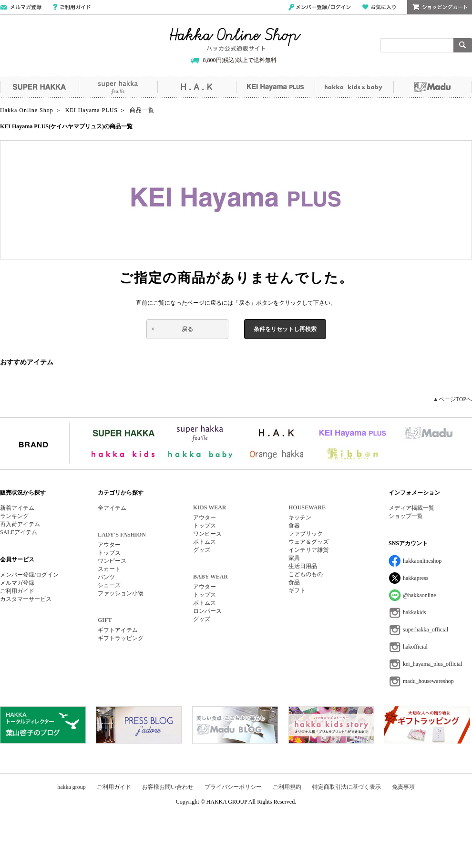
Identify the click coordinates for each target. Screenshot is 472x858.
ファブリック (305, 533)
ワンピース (112, 561)
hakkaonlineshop (422, 561)
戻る (187, 329)
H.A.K (196, 87)
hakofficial (415, 646)
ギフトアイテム (118, 630)
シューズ (109, 585)
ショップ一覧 (406, 516)
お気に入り (379, 7)
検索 (462, 45)
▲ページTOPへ (452, 399)
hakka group (71, 787)
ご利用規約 (287, 787)
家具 (294, 558)
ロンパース (207, 611)
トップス (109, 552)
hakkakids (414, 612)
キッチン (299, 517)
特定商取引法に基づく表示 (346, 787)
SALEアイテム (18, 532)
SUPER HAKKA (39, 87)
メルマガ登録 (17, 582)
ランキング (14, 516)
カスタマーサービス (25, 599)
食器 (294, 525)
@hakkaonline (419, 595)
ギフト (297, 590)
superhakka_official (425, 629)
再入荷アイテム (20, 524)
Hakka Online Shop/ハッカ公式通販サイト (235, 40)
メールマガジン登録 (20, 7)
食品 (294, 582)
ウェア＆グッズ (308, 541)
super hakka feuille (118, 87)
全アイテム (112, 508)
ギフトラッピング (121, 638)
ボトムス (204, 541)
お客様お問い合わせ (168, 787)
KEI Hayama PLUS (275, 87)
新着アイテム (17, 508)
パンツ (106, 577)
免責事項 (403, 787)
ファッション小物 (121, 593)
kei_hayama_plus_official (432, 664)
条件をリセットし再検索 (285, 329)
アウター (109, 544)
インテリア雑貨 (308, 550)
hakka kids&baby (354, 87)
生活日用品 (302, 566)
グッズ (201, 550)
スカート (109, 569)
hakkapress (415, 578)
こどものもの (305, 574)
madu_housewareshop (428, 681)
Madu (432, 87)
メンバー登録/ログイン (319, 7)
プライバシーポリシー (233, 787)
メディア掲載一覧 (411, 508)
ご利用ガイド (72, 7)
